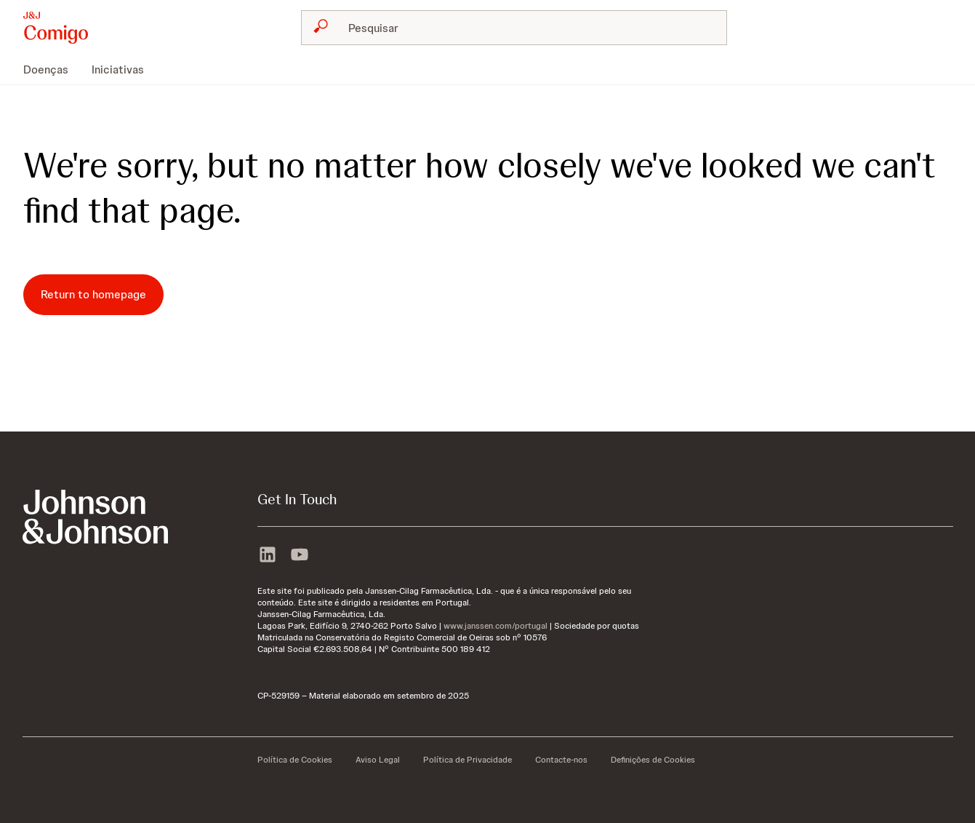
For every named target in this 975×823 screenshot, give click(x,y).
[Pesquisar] (523, 27)
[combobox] (514, 27)
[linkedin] (267, 553)
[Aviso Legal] (378, 760)
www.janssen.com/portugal (495, 626)
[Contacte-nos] (561, 760)
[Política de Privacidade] (467, 760)
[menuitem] (51, 69)
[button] (55, 28)
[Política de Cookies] (294, 760)
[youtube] (299, 553)
